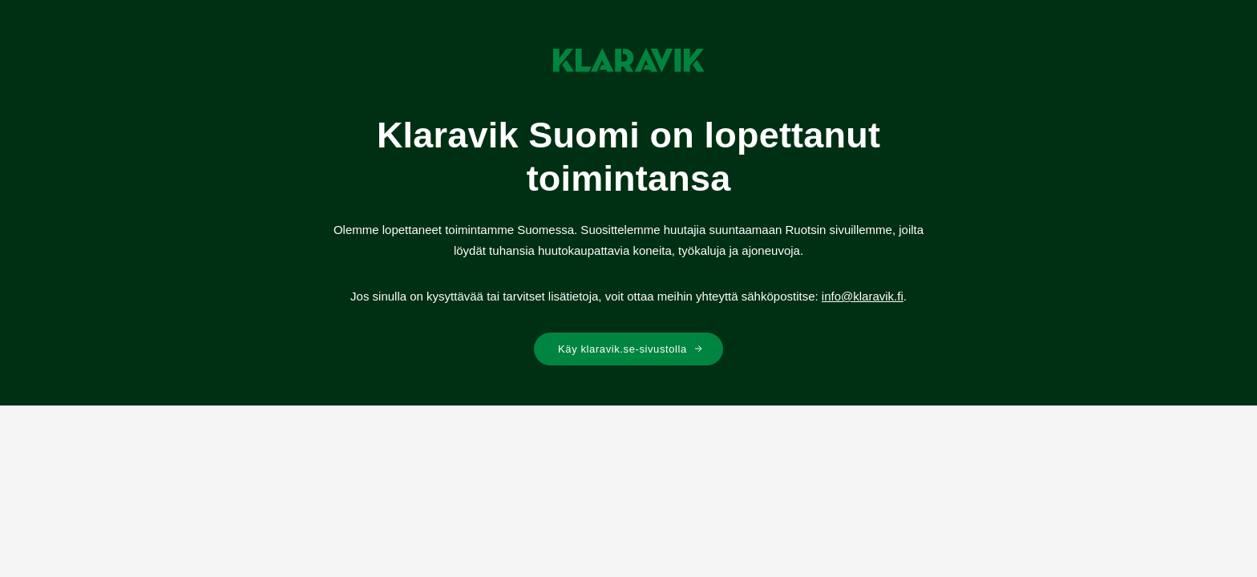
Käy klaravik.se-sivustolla (630, 349)
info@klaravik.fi (862, 296)
